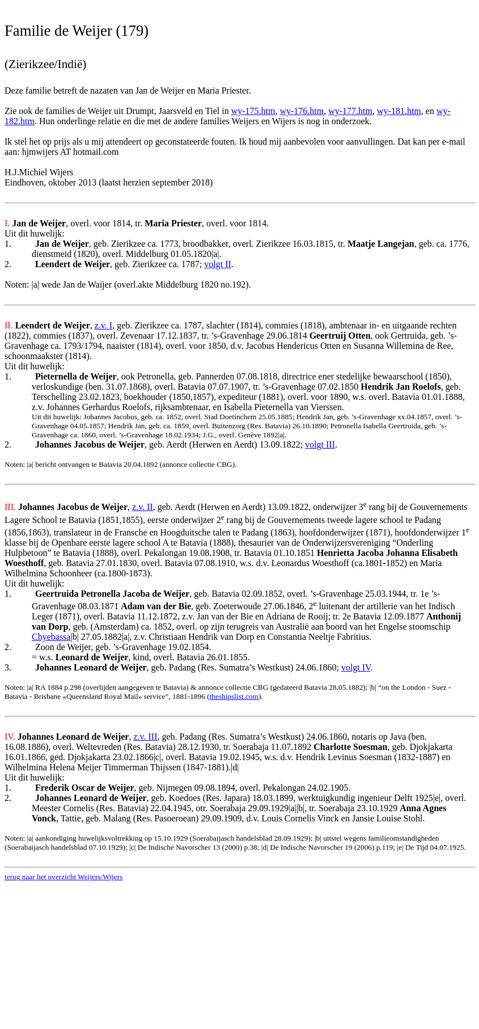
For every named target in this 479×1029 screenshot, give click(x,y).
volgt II (217, 264)
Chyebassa (51, 637)
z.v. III (145, 736)
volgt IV (356, 667)
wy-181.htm (399, 111)
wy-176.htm (301, 111)
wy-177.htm (350, 111)
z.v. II (142, 507)
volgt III (320, 444)
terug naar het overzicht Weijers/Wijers (63, 876)
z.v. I (103, 325)
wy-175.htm (253, 111)
